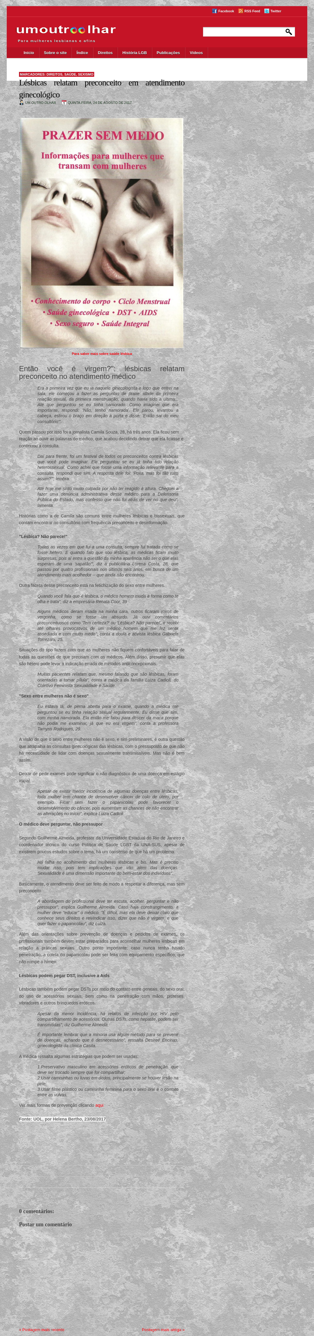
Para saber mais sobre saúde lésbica (102, 354)
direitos (55, 74)
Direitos (105, 52)
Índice (82, 52)
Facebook (226, 11)
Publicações (168, 52)
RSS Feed (252, 11)
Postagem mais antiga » (163, 1329)
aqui (99, 1105)
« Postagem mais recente (41, 1329)
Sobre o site (55, 52)
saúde (70, 74)
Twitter (275, 11)
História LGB (134, 52)
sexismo (85, 74)
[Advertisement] (95, 1143)
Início (29, 52)
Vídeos (196, 52)
